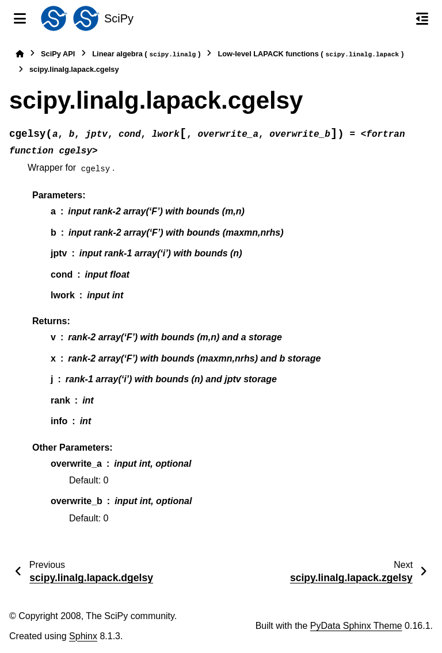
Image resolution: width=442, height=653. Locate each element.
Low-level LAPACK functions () (310, 54)
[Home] (20, 54)
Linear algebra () (146, 54)
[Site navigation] (20, 18)
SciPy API (58, 53)
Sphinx (83, 636)
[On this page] (422, 18)
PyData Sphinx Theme (356, 626)
